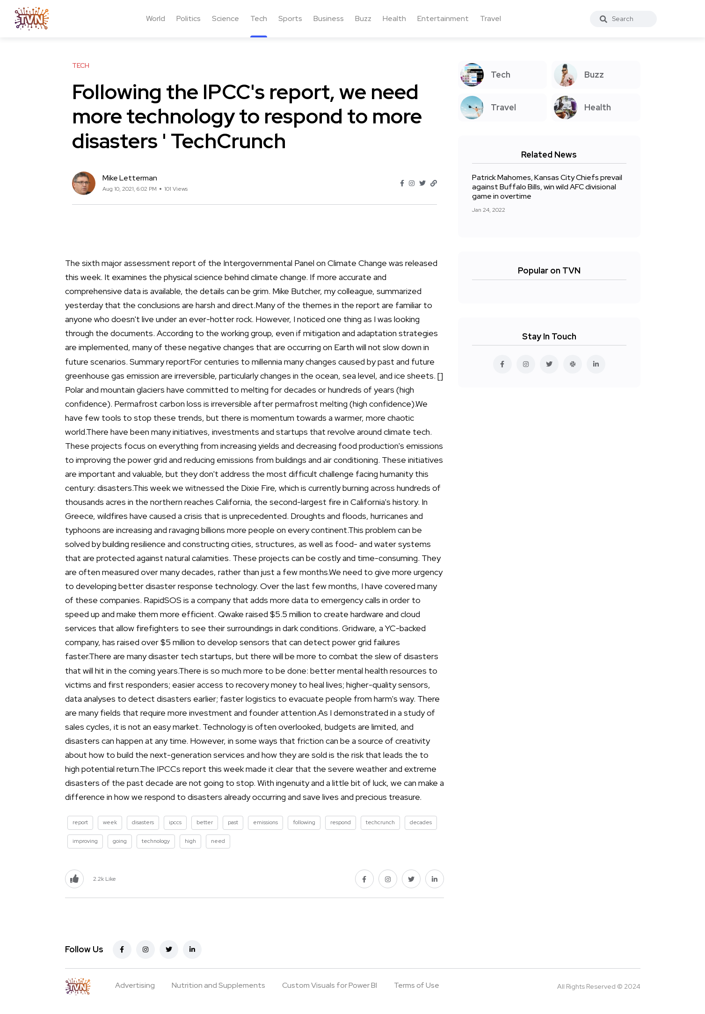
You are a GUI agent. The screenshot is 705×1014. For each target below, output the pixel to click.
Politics (188, 18)
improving (85, 841)
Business (328, 18)
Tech (258, 18)
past (233, 822)
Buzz (363, 18)
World (155, 18)
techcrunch (380, 822)
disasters (143, 822)
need (218, 841)
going (120, 841)
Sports (290, 18)
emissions (265, 822)
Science (225, 18)
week (110, 822)
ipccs (175, 822)
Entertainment (443, 18)
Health (394, 18)
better (204, 822)
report (80, 822)
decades (421, 822)
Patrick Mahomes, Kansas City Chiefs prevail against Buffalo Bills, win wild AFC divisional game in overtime (547, 187)
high (190, 841)
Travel (490, 18)
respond (340, 822)
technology (156, 841)
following (304, 822)
